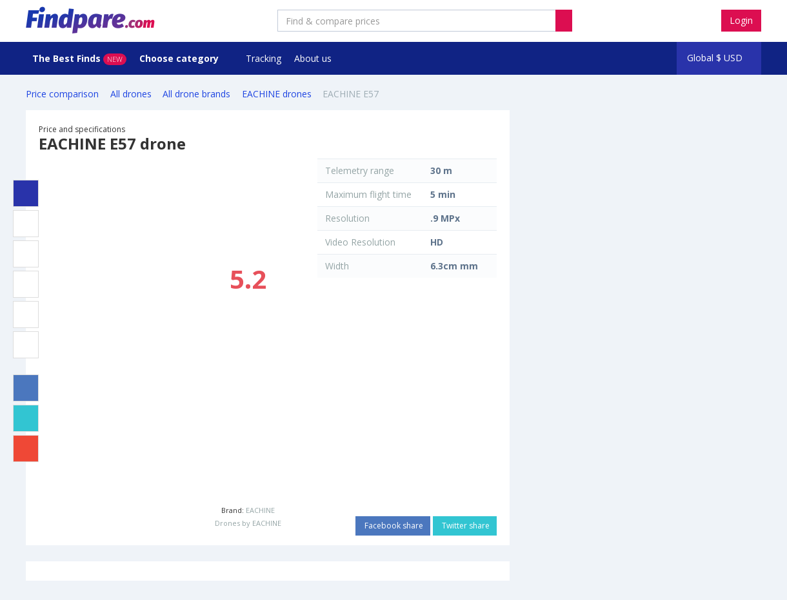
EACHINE (260, 510)
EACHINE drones (277, 94)
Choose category (180, 58)
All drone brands (196, 94)
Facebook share (393, 525)
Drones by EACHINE (248, 523)
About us (313, 58)
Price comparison (62, 94)
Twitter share (465, 525)
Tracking (263, 58)
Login (741, 20)
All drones (131, 94)
